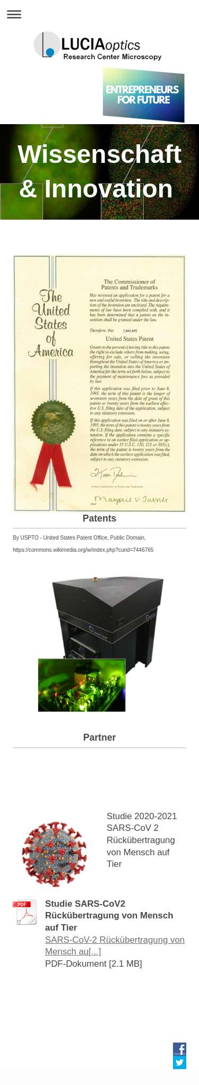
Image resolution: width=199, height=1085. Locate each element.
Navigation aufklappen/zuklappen (99, 14)
